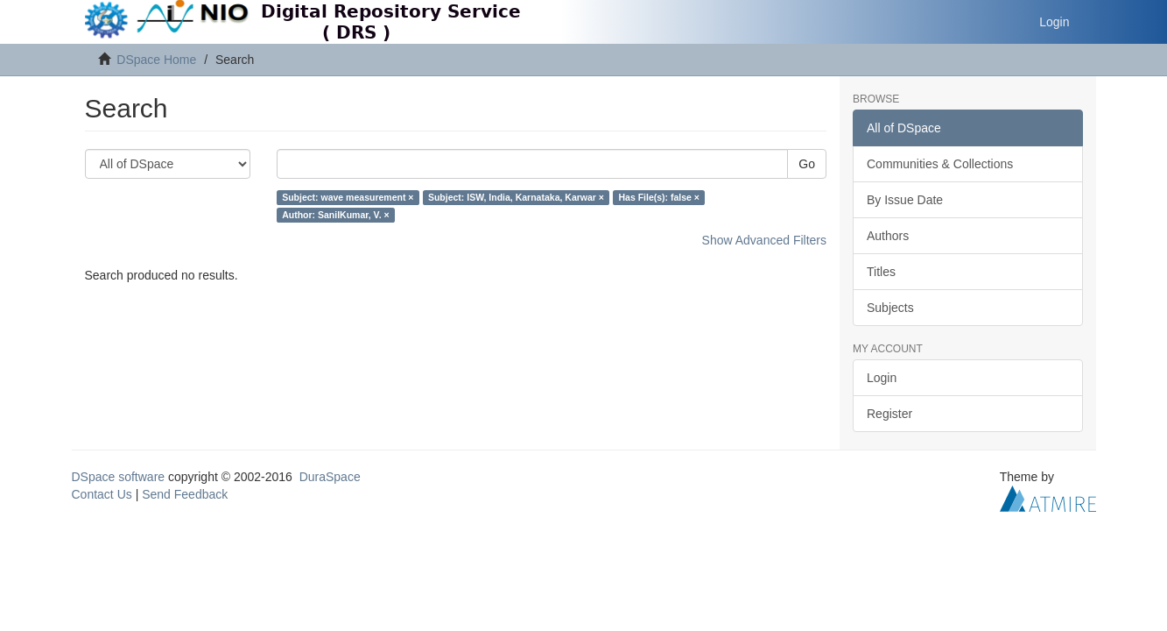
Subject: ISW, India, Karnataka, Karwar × (516, 197)
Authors (888, 236)
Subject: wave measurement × (347, 197)
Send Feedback (185, 494)
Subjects (890, 308)
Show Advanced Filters (764, 240)
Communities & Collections (940, 164)
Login (881, 378)
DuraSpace (330, 477)
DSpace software (118, 477)
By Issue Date (905, 200)
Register (889, 414)
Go (806, 164)
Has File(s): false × (658, 197)
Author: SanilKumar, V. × (335, 214)
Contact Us (102, 494)
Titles (881, 272)
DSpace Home (156, 60)
